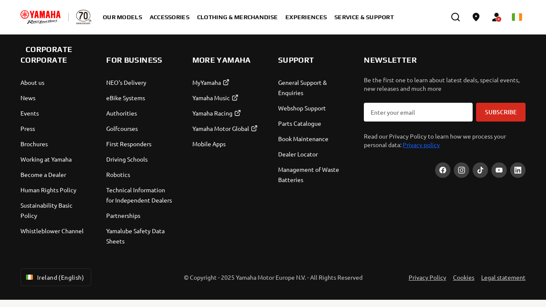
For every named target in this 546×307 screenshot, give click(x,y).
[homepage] (40, 17)
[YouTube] (499, 170)
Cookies (463, 277)
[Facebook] (442, 170)
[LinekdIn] (518, 170)
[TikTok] (480, 170)
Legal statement (503, 277)
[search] (455, 17)
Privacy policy (421, 144)
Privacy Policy (427, 277)
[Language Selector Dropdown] (517, 17)
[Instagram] (461, 170)
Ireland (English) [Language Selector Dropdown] (54, 277)
